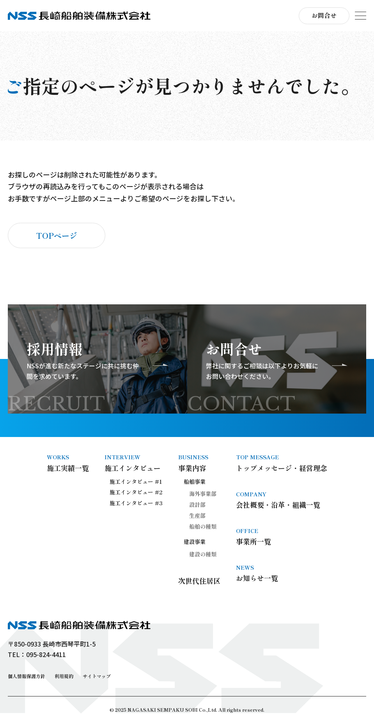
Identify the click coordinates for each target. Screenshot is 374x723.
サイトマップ (97, 676)
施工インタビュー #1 (136, 481)
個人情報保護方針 (26, 676)
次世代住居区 (199, 581)
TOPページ (56, 235)
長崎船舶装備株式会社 (79, 15)
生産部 (197, 515)
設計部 (197, 504)
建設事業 (195, 541)
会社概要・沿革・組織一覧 (281, 500)
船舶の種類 (202, 526)
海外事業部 (202, 493)
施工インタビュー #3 (136, 503)
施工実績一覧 (68, 463)
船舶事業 (195, 481)
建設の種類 (202, 554)
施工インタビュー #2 (136, 492)
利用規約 (64, 676)
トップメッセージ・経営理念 (281, 463)
